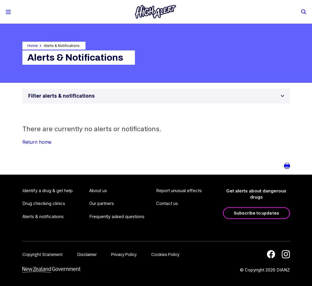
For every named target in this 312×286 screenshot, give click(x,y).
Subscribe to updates (256, 213)
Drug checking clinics (43, 203)
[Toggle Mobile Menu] (8, 12)
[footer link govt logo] (51, 270)
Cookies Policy (165, 254)
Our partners (101, 203)
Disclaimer (87, 254)
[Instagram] (286, 254)
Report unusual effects (179, 190)
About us (98, 190)
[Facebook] (271, 254)
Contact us (167, 203)
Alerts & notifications (43, 216)
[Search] (303, 11)
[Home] (155, 12)
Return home (36, 142)
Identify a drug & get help (47, 190)
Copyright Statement (42, 254)
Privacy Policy (124, 254)
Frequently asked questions (117, 216)
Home (32, 45)
